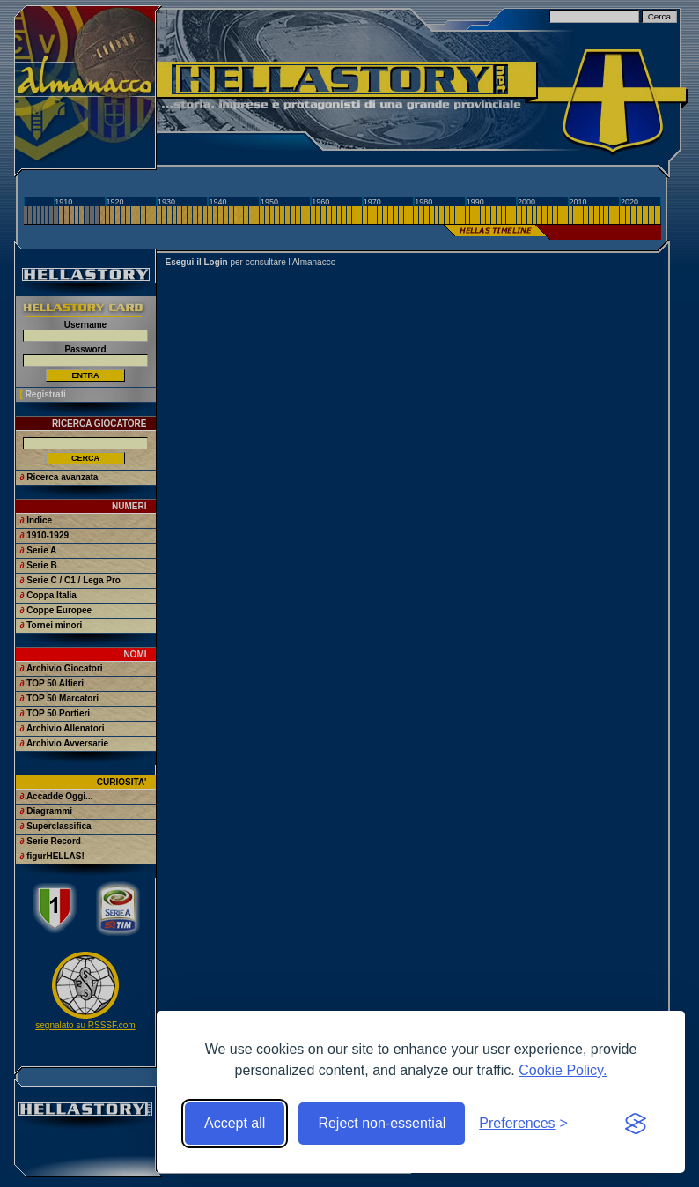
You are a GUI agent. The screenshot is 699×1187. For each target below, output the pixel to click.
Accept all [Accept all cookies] (234, 1123)
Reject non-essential (381, 1123)
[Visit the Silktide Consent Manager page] (635, 1123)
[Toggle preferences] (523, 1123)
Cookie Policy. (563, 1070)
